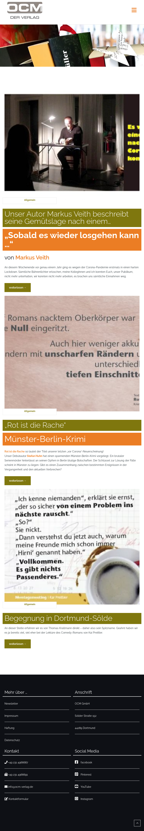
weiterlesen (19, 288)
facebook (83, 762)
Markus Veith (32, 257)
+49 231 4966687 (16, 762)
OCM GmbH (82, 703)
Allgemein (29, 200)
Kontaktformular (16, 798)
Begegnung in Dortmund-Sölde (58, 618)
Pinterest (83, 774)
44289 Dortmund (85, 727)
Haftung (9, 727)
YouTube (83, 786)
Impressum (11, 715)
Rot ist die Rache (14, 451)
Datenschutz (12, 740)
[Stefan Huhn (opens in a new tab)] (34, 455)
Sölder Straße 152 (85, 715)
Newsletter (11, 703)
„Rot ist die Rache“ (35, 425)
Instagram (84, 798)
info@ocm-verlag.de (18, 786)
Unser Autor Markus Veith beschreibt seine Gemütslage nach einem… (66, 217)
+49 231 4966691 (16, 774)
